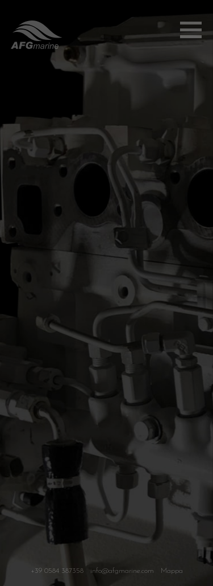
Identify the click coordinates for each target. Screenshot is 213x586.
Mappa (172, 573)
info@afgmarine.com (122, 573)
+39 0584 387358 (57, 573)
